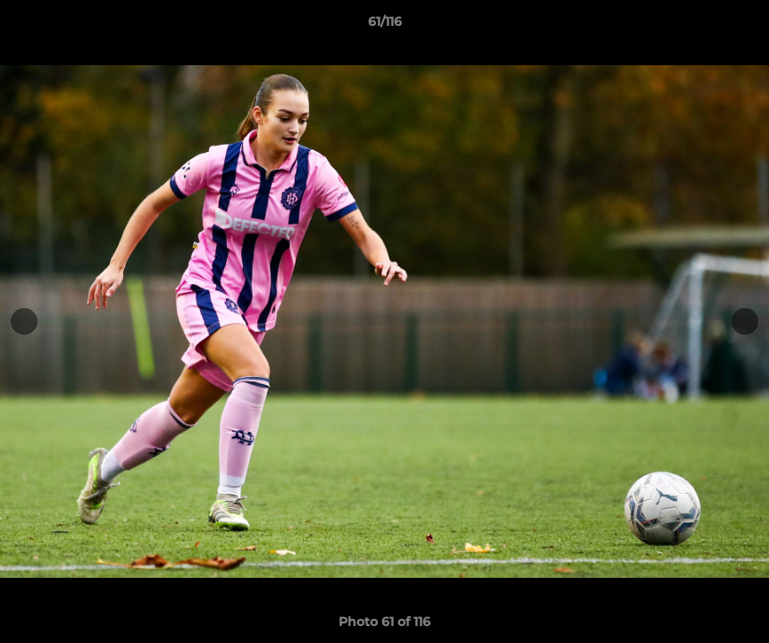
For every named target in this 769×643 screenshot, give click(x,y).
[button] (737, 26)
